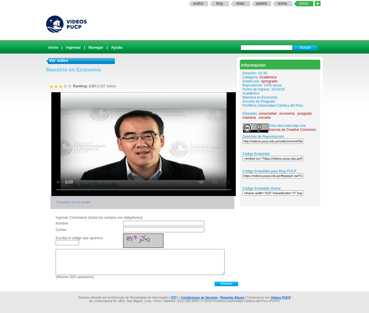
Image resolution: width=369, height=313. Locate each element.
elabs (240, 3)
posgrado (305, 114)
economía (287, 114)
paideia (261, 3)
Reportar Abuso (232, 297)
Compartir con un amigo (73, 202)
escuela (265, 118)
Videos (304, 3)
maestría (249, 118)
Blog (219, 3)
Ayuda (116, 47)
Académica (267, 77)
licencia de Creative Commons (292, 130)
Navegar (96, 47)
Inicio (53, 47)
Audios (198, 3)
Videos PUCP (281, 297)
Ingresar (73, 47)
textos (282, 3)
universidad (267, 114)
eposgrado (269, 81)
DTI (173, 297)
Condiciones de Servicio (199, 297)
